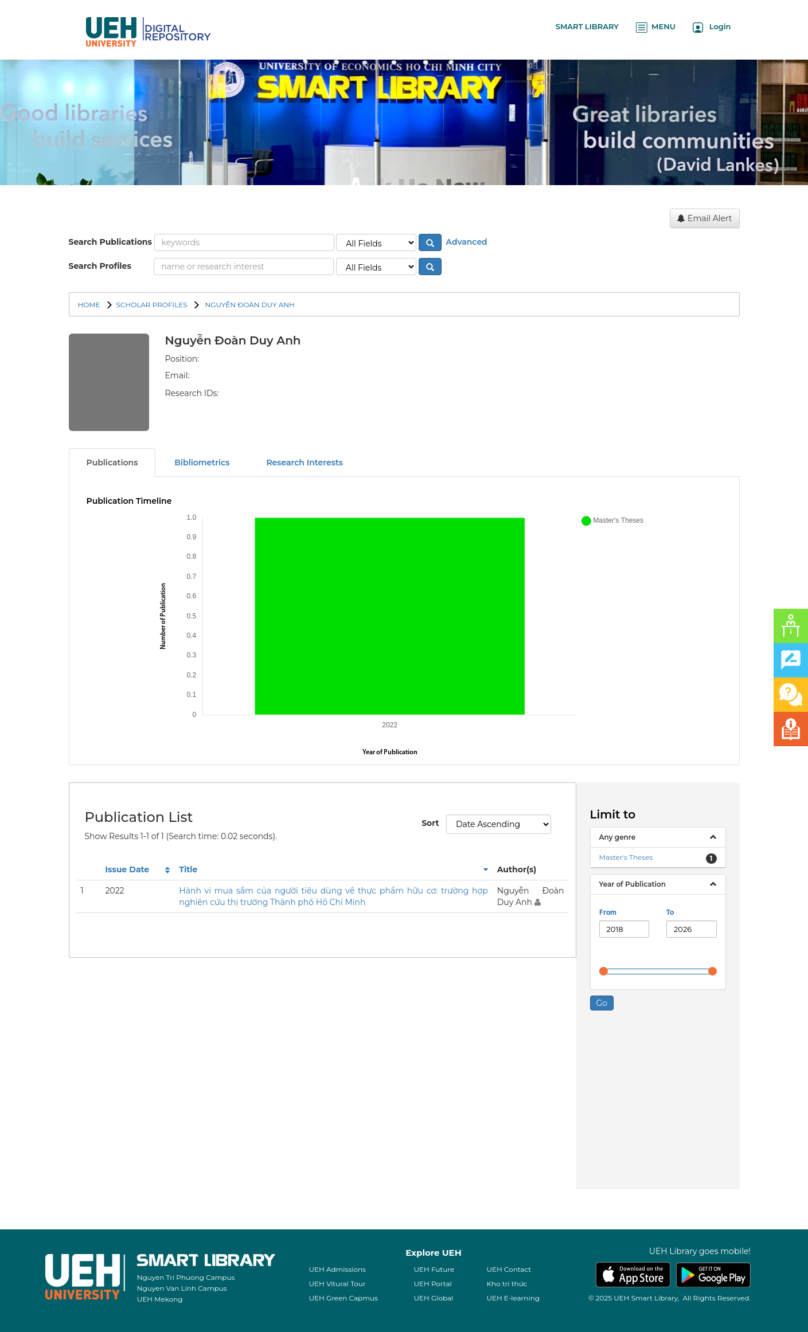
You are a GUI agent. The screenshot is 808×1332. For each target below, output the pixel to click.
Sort (429, 823)
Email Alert (704, 218)
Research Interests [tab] (304, 462)
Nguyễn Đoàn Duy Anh (249, 304)
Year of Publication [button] (632, 884)
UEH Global (433, 1298)
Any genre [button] (617, 837)
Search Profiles (100, 266)
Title (188, 869)
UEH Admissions (337, 1269)
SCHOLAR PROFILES (151, 304)
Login (712, 27)
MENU (656, 27)
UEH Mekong (160, 1299)
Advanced (465, 242)
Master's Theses (626, 857)
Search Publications (110, 242)
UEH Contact (508, 1269)
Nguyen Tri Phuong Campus (186, 1277)
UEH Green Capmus (343, 1298)
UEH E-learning (513, 1298)
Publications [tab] (112, 462)
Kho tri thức (506, 1283)
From (607, 912)
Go (602, 1003)
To (670, 912)
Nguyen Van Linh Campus (182, 1288)
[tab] (658, 837)
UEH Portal (432, 1283)
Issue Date (127, 869)
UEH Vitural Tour (337, 1283)
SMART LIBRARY (587, 26)
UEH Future (433, 1269)
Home (89, 304)
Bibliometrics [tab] (201, 462)
